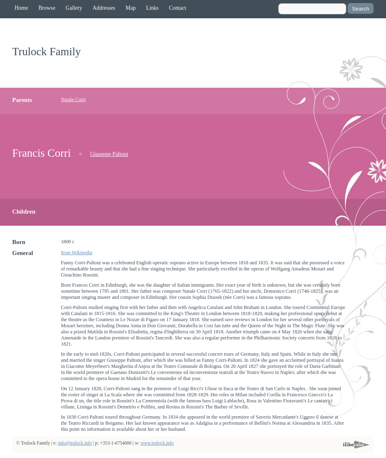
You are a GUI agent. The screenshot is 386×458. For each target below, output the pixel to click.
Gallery (74, 8)
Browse (47, 8)
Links (152, 8)
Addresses (104, 8)
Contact (177, 8)
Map (131, 8)
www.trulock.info (157, 443)
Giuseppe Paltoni (109, 154)
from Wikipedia (76, 252)
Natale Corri (73, 99)
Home (21, 8)
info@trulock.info (75, 443)
